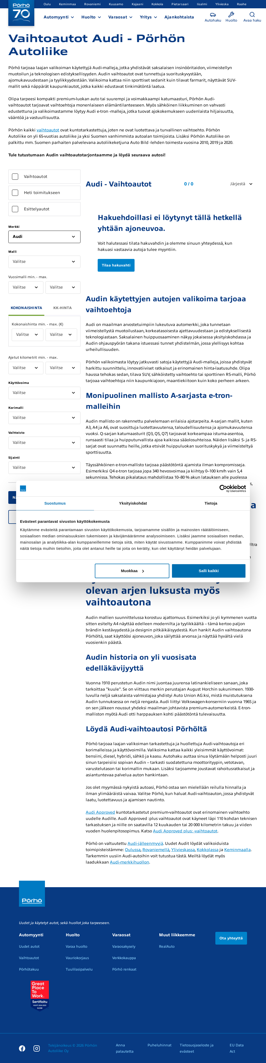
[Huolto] (231, 17)
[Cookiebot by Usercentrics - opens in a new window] (223, 488)
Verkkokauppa (124, 958)
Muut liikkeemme (177, 935)
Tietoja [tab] (211, 503)
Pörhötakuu (29, 969)
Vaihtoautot (29, 958)
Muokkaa (132, 571)
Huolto (88, 17)
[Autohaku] (213, 17)
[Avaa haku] (252, 17)
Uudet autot (29, 946)
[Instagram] (37, 1048)
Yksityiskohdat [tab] (133, 503)
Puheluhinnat (159, 1045)
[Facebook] (22, 1048)
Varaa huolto (76, 946)
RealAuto (167, 946)
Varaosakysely (123, 946)
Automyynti (56, 17)
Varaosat (117, 17)
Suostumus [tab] (55, 503)
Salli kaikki (209, 571)
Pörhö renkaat (124, 969)
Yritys (146, 17)
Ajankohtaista (179, 17)
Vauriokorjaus (77, 958)
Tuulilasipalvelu (79, 969)
